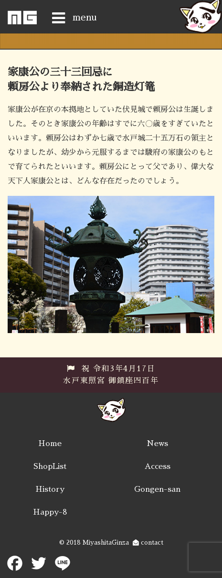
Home (50, 443)
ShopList (49, 466)
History (49, 489)
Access (157, 466)
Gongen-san (157, 489)
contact (148, 542)
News (157, 443)
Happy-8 (50, 512)
